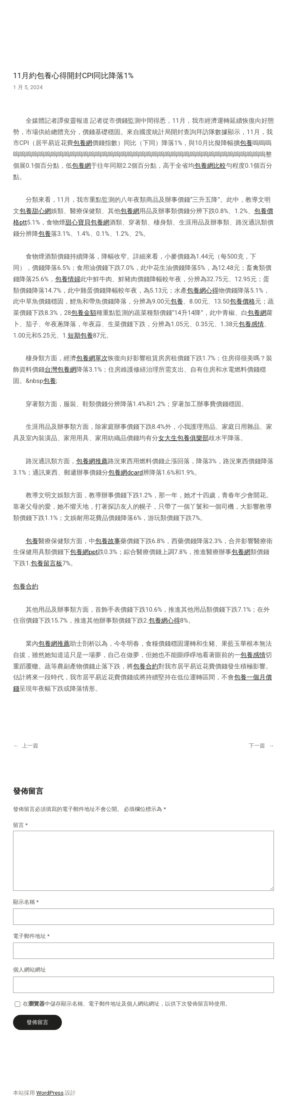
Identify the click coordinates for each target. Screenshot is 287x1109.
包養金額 (83, 313)
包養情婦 (67, 279)
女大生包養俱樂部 (183, 438)
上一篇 (30, 745)
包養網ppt (84, 552)
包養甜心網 (35, 211)
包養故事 (107, 541)
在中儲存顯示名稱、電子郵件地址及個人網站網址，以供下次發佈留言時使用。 (127, 1004)
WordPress (50, 1093)
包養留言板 (46, 563)
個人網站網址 (29, 969)
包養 (246, 143)
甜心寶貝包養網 (87, 222)
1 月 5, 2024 (28, 87)
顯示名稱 (26, 902)
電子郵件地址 (31, 936)
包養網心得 (202, 290)
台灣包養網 (60, 369)
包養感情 (251, 324)
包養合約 (25, 586)
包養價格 (242, 301)
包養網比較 (210, 165)
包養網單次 (92, 358)
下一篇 (257, 745)
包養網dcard (125, 472)
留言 (20, 825)
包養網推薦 (92, 461)
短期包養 (80, 335)
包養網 (82, 143)
